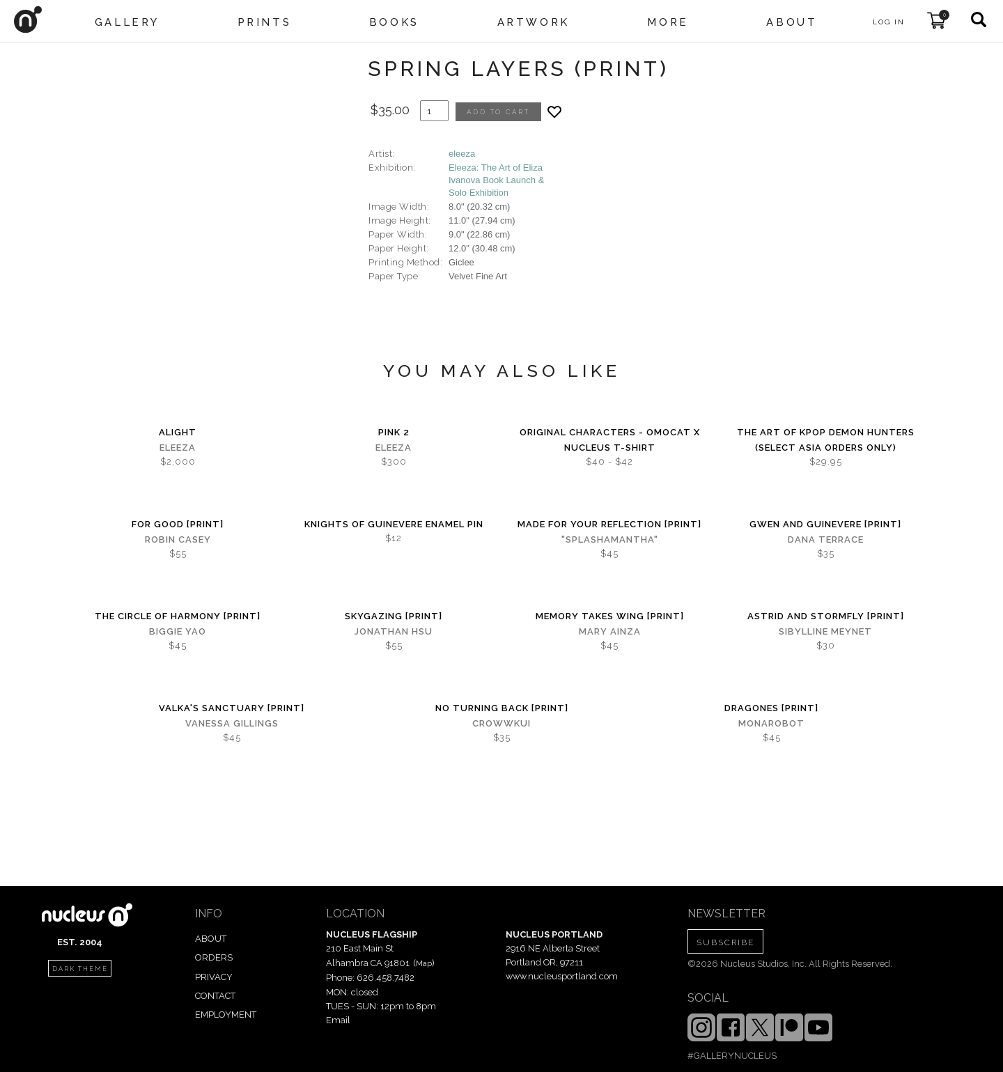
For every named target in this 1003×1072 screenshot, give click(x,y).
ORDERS (214, 957)
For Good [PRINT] (178, 524)
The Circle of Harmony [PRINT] (178, 616)
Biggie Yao (177, 631)
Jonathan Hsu (394, 631)
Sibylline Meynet (825, 631)
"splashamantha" (609, 539)
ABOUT (210, 938)
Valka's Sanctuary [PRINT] (231, 708)
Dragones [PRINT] (771, 708)
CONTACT (215, 996)
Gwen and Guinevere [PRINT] (825, 524)
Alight (177, 432)
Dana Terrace (826, 539)
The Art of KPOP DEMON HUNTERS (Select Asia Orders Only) (826, 440)
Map (424, 963)
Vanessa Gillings (232, 723)
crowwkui (501, 723)
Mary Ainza (610, 631)
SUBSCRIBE (725, 942)
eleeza (462, 153)
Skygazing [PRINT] (393, 616)
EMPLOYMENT (225, 1014)
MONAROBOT (771, 723)
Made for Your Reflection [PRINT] (609, 524)
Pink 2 (394, 432)
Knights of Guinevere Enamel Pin (393, 524)
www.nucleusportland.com (562, 976)
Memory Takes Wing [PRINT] (610, 616)
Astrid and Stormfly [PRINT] (825, 616)
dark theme (80, 968)
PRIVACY (214, 977)
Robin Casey (178, 539)
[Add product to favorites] (554, 112)
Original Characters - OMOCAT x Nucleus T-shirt (610, 440)
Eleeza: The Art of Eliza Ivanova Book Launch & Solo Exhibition (496, 180)
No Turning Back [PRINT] (501, 708)
